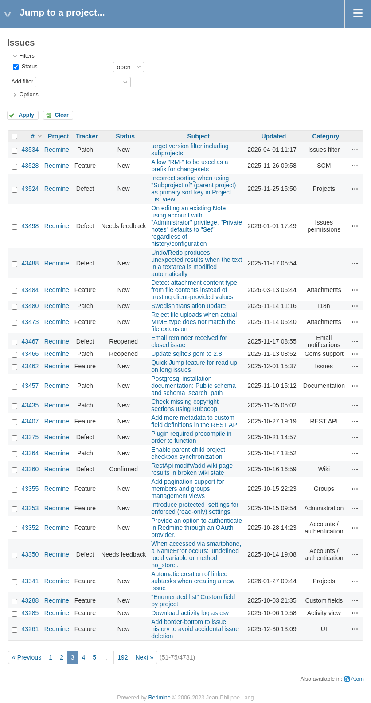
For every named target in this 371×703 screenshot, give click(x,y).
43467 (30, 341)
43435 (30, 405)
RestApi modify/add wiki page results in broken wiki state (192, 469)
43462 (30, 366)
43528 (30, 165)
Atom (357, 679)
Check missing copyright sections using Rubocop (185, 405)
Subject (198, 136)
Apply (26, 115)
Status (28, 66)
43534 (30, 149)
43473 (30, 321)
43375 (30, 437)
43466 (30, 353)
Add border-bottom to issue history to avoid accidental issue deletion (195, 629)
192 (122, 657)
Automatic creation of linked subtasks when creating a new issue (192, 581)
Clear (62, 115)
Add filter (22, 82)
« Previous (26, 657)
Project (58, 136)
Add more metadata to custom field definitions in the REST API (194, 421)
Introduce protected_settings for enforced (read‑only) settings (194, 508)
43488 (30, 263)
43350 (30, 554)
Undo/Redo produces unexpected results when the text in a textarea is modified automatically (196, 263)
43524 (30, 188)
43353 (30, 508)
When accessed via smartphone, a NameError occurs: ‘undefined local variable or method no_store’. (196, 554)
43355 (30, 488)
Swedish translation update (188, 305)
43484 (30, 289)
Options (28, 94)
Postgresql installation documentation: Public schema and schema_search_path (193, 385)
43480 (30, 305)
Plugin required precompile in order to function (191, 437)
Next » (144, 657)
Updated (273, 136)
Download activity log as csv (190, 612)
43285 (30, 612)
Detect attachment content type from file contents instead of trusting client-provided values (194, 289)
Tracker (87, 136)
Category (326, 136)
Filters (26, 56)
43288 (30, 600)
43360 (30, 469)
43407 (30, 421)
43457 (30, 385)
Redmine (56, 149)
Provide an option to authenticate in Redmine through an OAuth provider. (196, 527)
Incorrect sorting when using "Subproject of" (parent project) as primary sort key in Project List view (193, 188)
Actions (355, 149)
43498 (30, 225)
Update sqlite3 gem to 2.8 (186, 353)
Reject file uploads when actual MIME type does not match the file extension (194, 321)
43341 (30, 581)
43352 (30, 527)
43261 (30, 628)
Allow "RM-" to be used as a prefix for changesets (189, 165)
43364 (30, 453)
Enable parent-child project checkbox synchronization (188, 453)
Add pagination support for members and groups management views (187, 488)
